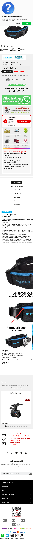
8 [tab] (22, 426)
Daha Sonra (17, 23)
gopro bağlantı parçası (23, 385)
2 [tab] (8, 426)
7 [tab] (19, 426)
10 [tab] (26, 426)
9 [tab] (24, 426)
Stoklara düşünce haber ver (15, 75)
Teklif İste (7, 72)
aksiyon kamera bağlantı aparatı (9, 385)
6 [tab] (17, 426)
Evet (27, 23)
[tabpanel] (16, 408)
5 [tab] (15, 426)
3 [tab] (10, 426)
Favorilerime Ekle (21, 49)
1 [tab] (6, 426)
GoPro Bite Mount (16, 393)
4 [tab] (13, 426)
